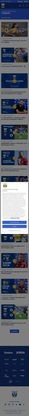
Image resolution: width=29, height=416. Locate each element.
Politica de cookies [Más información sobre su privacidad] (15, 218)
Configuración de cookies (14, 230)
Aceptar (14, 226)
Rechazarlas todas (14, 222)
